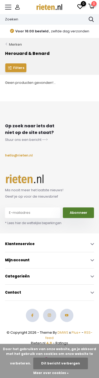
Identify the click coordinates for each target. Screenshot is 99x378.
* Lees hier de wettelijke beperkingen (33, 223)
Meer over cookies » (51, 373)
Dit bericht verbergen (60, 363)
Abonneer (78, 212)
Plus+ (76, 332)
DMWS (63, 332)
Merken (15, 44)
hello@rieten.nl (17, 155)
